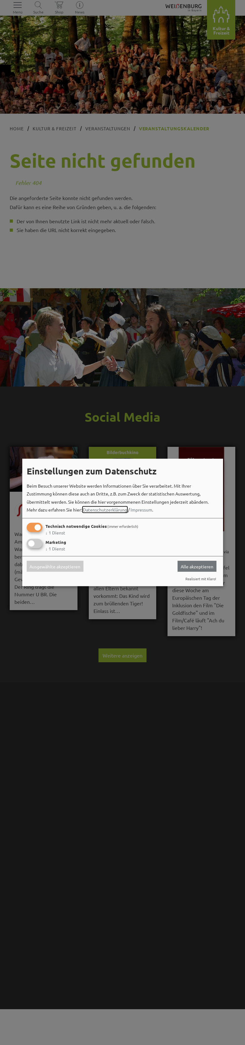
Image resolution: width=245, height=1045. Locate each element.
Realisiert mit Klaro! (200, 578)
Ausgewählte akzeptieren (54, 566)
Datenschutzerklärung (105, 509)
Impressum (141, 509)
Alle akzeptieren (197, 566)
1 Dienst (55, 532)
